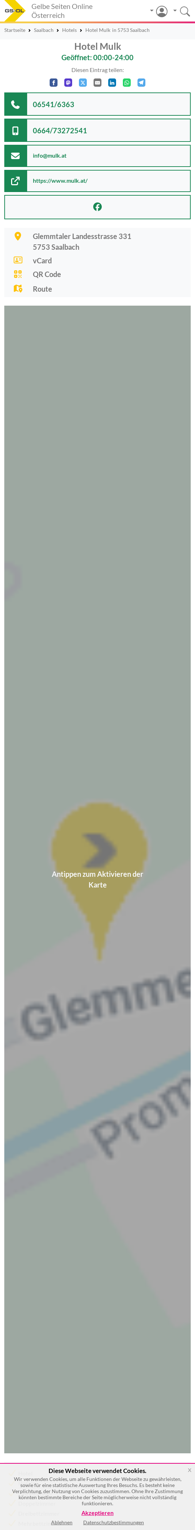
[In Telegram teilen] (141, 82)
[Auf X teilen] (83, 82)
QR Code (47, 274)
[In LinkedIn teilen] (112, 82)
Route (42, 289)
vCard (42, 260)
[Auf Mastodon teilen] (68, 82)
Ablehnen (61, 1522)
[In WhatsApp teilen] (127, 82)
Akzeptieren (97, 1513)
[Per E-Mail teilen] (97, 82)
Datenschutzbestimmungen (113, 1522)
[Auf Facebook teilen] (54, 82)
